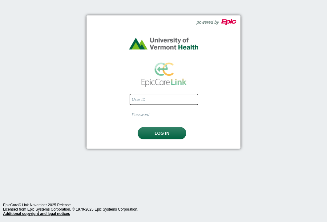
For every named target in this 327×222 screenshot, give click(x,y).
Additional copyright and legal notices (36, 214)
